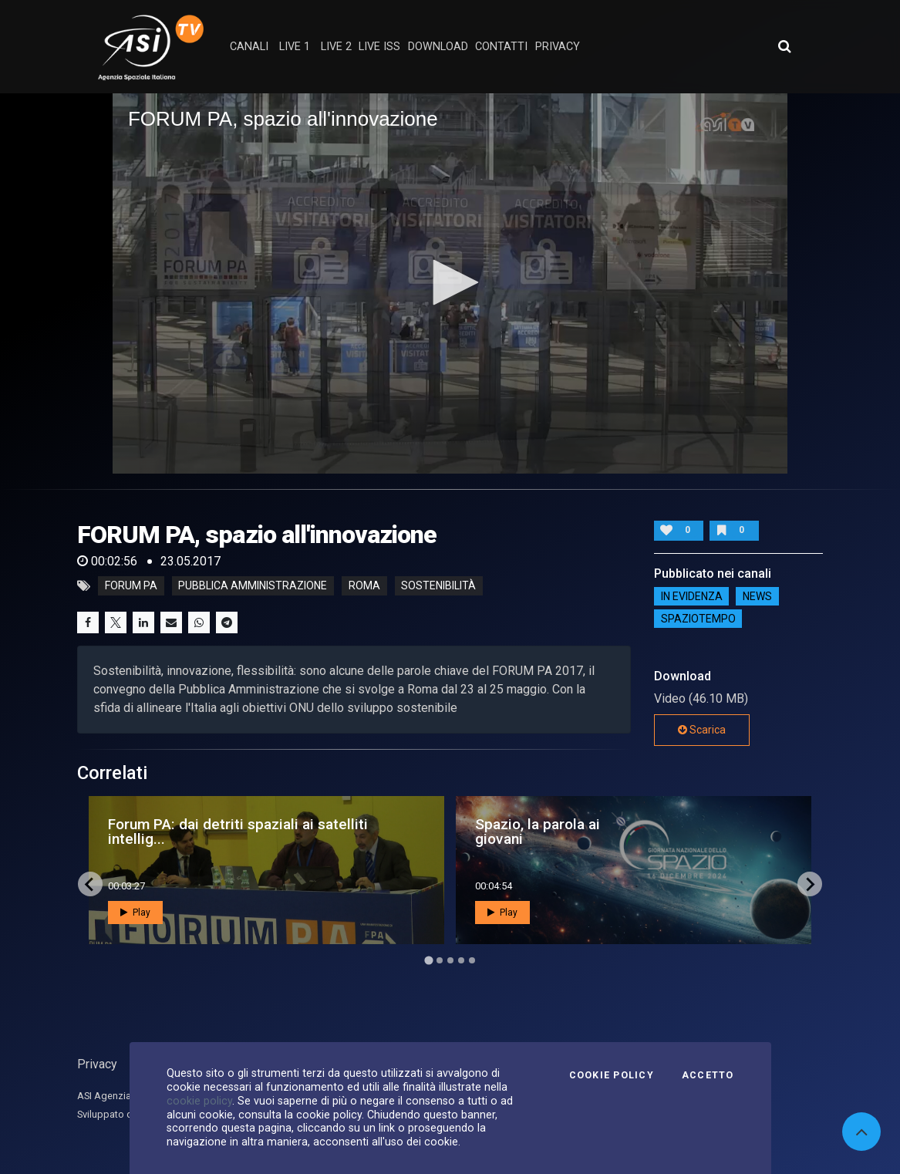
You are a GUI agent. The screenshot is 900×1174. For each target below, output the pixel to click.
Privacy (97, 1064)
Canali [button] (249, 46)
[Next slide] (809, 884)
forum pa (131, 586)
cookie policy (199, 1101)
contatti (501, 46)
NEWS (757, 596)
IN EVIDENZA (692, 596)
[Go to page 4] (461, 960)
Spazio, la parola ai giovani (537, 831)
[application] (450, 283)
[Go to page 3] (450, 960)
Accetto (708, 1075)
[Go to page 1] (428, 960)
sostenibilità (438, 586)
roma (364, 586)
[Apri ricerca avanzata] (784, 46)
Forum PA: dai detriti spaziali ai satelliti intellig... (238, 831)
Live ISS (379, 46)
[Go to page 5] (472, 960)
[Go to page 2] (440, 960)
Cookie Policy (611, 1075)
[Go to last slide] (90, 884)
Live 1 (294, 46)
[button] (450, 282)
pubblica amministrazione (252, 586)
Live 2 (336, 46)
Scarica (702, 730)
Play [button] (135, 912)
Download (438, 46)
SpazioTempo (698, 618)
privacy (557, 46)
